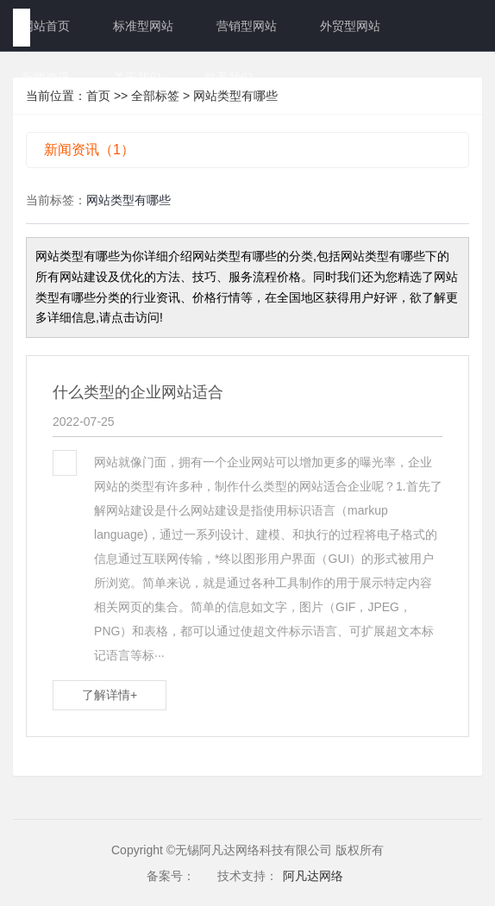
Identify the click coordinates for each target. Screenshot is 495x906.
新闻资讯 (46, 77)
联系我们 (228, 77)
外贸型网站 (350, 26)
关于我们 (137, 77)
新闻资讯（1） (89, 149)
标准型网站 (143, 26)
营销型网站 (246, 26)
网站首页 (46, 26)
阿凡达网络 (313, 876)
